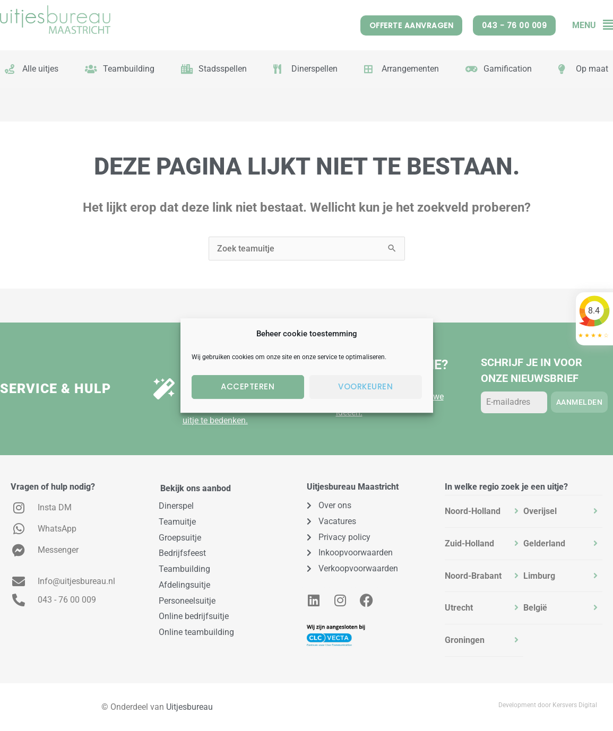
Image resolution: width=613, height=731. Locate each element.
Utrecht (459, 608)
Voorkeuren (365, 386)
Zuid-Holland (469, 543)
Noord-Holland (472, 511)
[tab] (484, 511)
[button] (604, 25)
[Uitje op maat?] (164, 388)
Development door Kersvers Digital (547, 705)
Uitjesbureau (189, 707)
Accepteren (247, 386)
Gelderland (544, 543)
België (535, 608)
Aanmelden (579, 402)
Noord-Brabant (473, 576)
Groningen (465, 640)
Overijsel (540, 511)
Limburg (539, 576)
